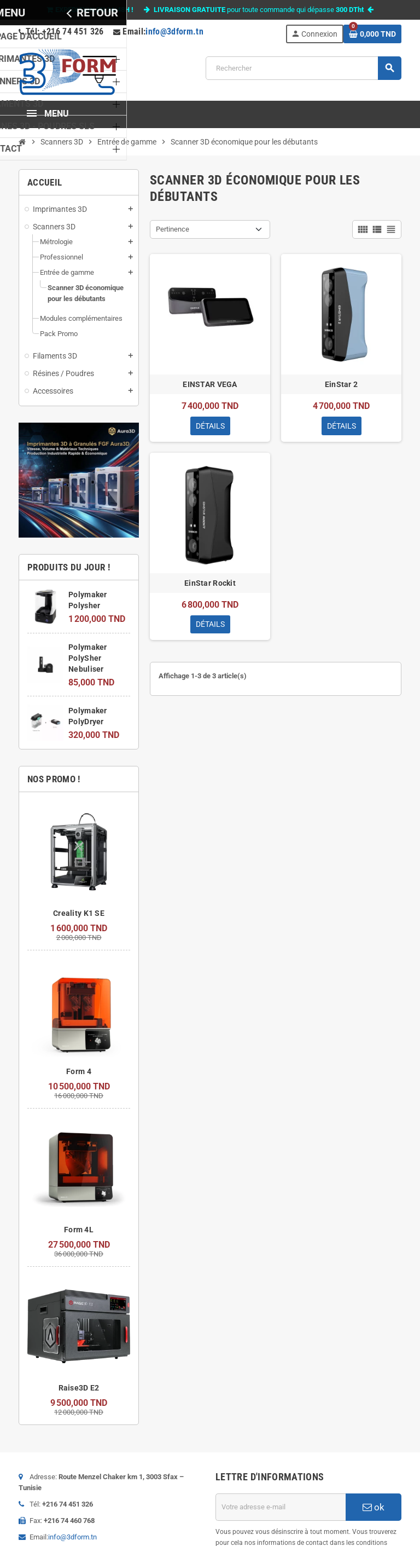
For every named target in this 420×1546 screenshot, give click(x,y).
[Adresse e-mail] (280, 1507)
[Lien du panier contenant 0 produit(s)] (372, 34)
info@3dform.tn (174, 31)
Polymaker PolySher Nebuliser (87, 658)
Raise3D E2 (79, 1387)
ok (373, 1507)
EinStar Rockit (210, 583)
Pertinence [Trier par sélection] (172, 229)
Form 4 (78, 1071)
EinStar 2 (341, 384)
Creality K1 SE (78, 913)
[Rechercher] (303, 68)
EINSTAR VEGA (210, 384)
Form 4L (79, 1229)
